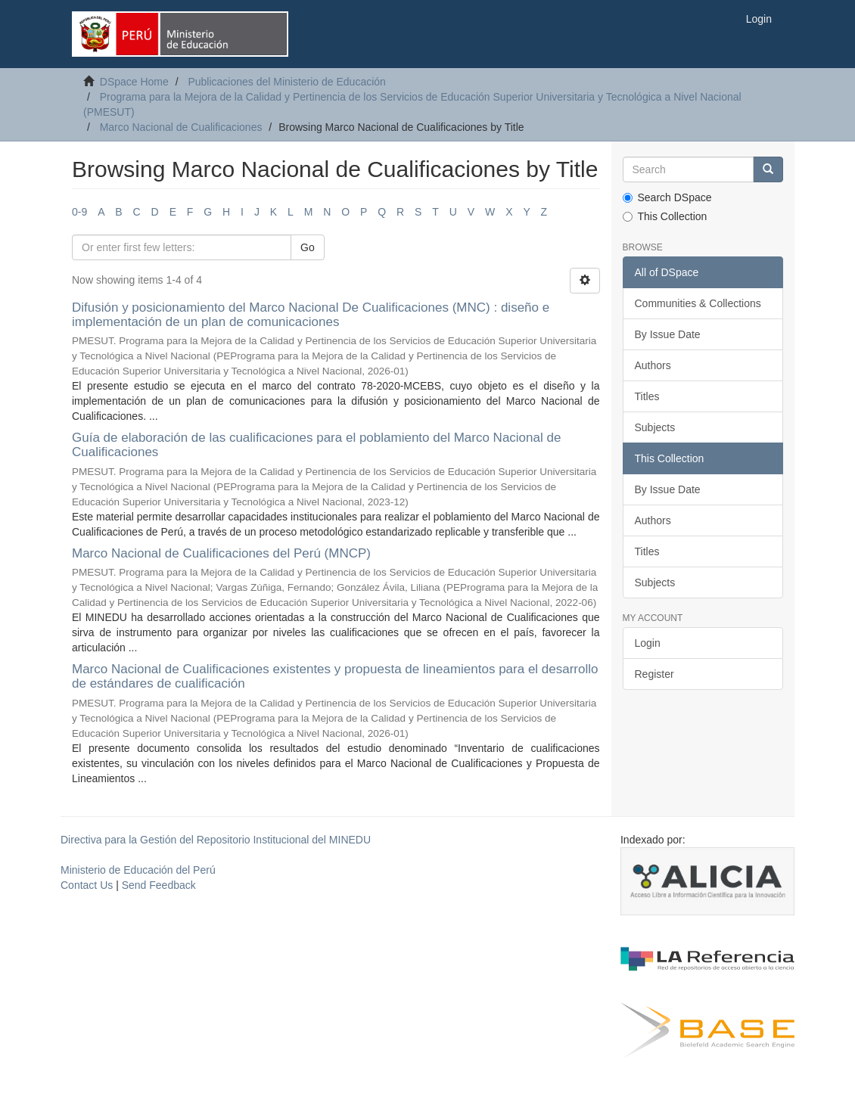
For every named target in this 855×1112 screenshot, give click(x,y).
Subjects (655, 427)
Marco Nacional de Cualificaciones (181, 127)
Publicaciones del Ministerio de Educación (286, 82)
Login (648, 643)
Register (654, 674)
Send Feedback (159, 885)
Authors (653, 365)
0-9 (79, 212)
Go (307, 247)
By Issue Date (668, 334)
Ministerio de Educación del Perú (138, 870)
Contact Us (87, 885)
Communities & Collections (698, 303)
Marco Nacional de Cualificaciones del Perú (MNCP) (221, 553)
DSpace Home (134, 82)
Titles (647, 396)
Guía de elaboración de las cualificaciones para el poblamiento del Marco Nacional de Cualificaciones (316, 444)
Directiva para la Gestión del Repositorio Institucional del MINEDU (216, 840)
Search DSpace (667, 197)
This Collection (665, 216)
